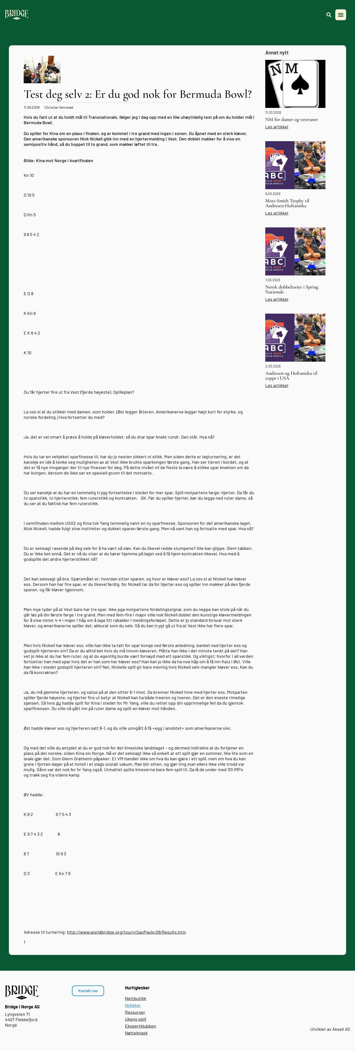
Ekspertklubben (140, 1026)
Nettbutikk (135, 998)
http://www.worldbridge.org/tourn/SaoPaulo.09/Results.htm (126, 932)
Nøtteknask (136, 1032)
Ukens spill (135, 1019)
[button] (340, 14)
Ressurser (135, 1012)
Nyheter (133, 1005)
